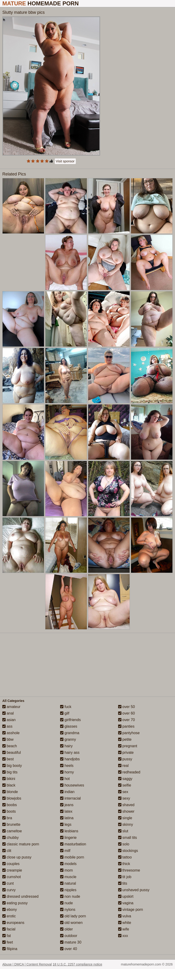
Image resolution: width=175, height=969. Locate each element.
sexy (124, 798)
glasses (68, 726)
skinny (125, 824)
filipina (9, 949)
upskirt (126, 896)
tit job (124, 877)
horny (67, 772)
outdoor (68, 936)
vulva (124, 916)
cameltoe (12, 831)
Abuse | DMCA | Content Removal (27, 964)
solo (123, 844)
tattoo (125, 857)
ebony (9, 910)
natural (68, 883)
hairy (66, 746)
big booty (12, 766)
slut (123, 831)
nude (66, 903)
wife (123, 929)
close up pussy (16, 857)
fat (6, 936)
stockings (128, 851)
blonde (10, 792)
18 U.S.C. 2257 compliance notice (77, 964)
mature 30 (70, 942)
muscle (68, 877)
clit (6, 851)
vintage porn (130, 910)
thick (124, 864)
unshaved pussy (133, 890)
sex (123, 792)
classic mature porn (20, 844)
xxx (123, 936)
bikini (8, 779)
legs (65, 824)
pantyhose (129, 733)
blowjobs (11, 798)
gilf (64, 713)
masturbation (73, 844)
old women (71, 923)
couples (11, 864)
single (125, 818)
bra (7, 818)
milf (65, 851)
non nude (70, 896)
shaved (126, 805)
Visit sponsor (65, 161)
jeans (66, 805)
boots (9, 811)
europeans (13, 923)
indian (67, 792)
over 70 (126, 720)
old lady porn (73, 916)
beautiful (11, 752)
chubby (10, 838)
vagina (126, 903)
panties (126, 726)
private (126, 752)
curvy (9, 890)
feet (7, 942)
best (8, 759)
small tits (127, 838)
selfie (124, 785)
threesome (129, 870)
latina (66, 818)
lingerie (68, 838)
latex (66, 811)
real (123, 766)
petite (125, 739)
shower (126, 811)
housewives (72, 785)
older (66, 929)
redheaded (129, 772)
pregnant (127, 746)
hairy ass (69, 752)
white (124, 923)
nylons (67, 910)
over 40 (68, 949)
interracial (70, 798)
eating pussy (15, 903)
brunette (11, 824)
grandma (69, 733)
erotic (9, 916)
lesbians (69, 831)
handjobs (70, 759)
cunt (8, 883)
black (8, 785)
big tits (10, 772)
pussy (125, 759)
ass (7, 726)
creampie (12, 870)
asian (9, 720)
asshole (11, 733)
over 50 (126, 707)
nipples (68, 890)
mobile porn (72, 857)
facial (8, 929)
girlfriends (70, 720)
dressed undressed (20, 896)
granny (68, 739)
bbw (8, 739)
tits (122, 883)
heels (66, 766)
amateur (11, 707)
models (68, 864)
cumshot (11, 877)
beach (9, 746)
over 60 (126, 713)
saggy (125, 779)
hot (65, 779)
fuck (65, 707)
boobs (9, 805)
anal (8, 713)
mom (66, 870)
